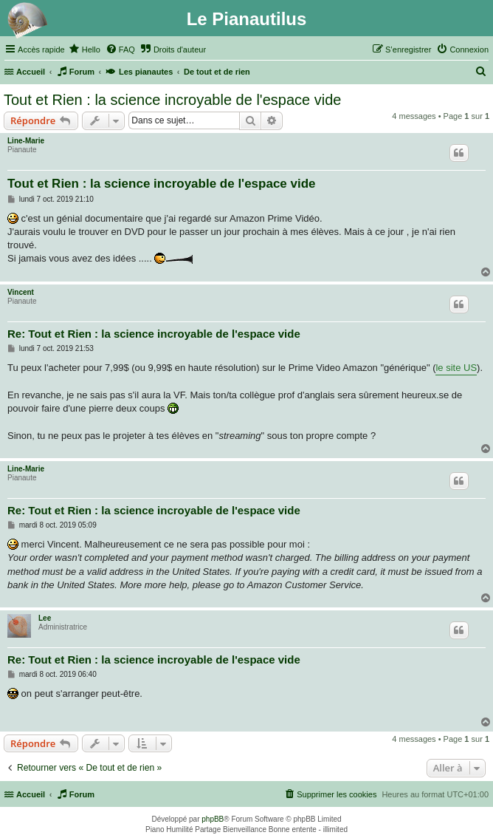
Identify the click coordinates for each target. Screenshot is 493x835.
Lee (44, 618)
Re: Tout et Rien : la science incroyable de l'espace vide (153, 333)
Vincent (20, 292)
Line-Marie (25, 141)
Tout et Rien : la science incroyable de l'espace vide (172, 100)
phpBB (212, 819)
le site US (456, 367)
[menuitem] (84, 49)
